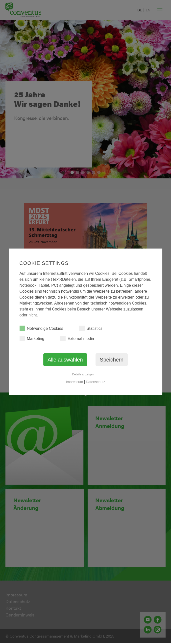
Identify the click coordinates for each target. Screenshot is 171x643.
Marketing (32, 338)
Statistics (90, 328)
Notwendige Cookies (41, 328)
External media (77, 338)
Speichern (111, 360)
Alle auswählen (65, 360)
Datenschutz (95, 382)
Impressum (74, 382)
